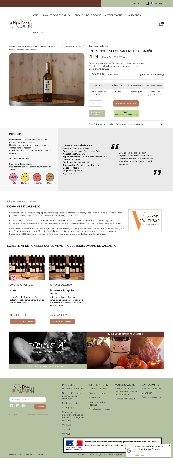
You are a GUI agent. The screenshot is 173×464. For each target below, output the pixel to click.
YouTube (24, 412)
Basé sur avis (139, 455)
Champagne (68, 413)
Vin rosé (66, 435)
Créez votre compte (151, 403)
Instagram (31, 412)
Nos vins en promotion (73, 394)
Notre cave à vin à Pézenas (97, 409)
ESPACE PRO (136, 3)
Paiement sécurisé (98, 394)
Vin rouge (67, 439)
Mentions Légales (15, 460)
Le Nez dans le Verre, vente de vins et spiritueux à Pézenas (148, 448)
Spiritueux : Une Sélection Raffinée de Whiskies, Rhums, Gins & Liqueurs (73, 422)
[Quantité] (94, 109)
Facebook (12, 412)
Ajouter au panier (126, 109)
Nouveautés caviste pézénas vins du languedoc (71, 401)
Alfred (13, 296)
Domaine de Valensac (98, 46)
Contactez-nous (97, 398)
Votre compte (150, 390)
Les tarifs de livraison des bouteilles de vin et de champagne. (126, 397)
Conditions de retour (125, 404)
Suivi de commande (151, 394)
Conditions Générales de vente (35, 460)
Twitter (18, 412)
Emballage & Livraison (99, 415)
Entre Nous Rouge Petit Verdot (63, 297)
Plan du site (94, 403)
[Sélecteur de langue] (149, 3)
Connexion (147, 398)
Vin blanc (66, 430)
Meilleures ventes (70, 408)
